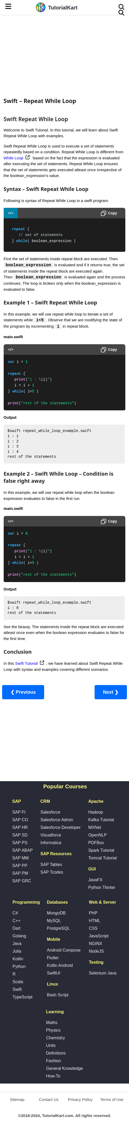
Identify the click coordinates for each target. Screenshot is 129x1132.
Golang (19, 936)
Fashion (53, 1061)
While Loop (13, 158)
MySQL (54, 921)
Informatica (50, 843)
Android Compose (63, 950)
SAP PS (20, 843)
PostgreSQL (58, 929)
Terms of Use (111, 1100)
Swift (17, 990)
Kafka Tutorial (101, 820)
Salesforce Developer (60, 828)
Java (17, 944)
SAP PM (20, 874)
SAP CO (20, 820)
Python (19, 967)
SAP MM (20, 858)
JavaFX (95, 880)
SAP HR (20, 828)
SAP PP (20, 866)
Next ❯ (110, 692)
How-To (53, 1076)
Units (50, 1046)
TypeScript (23, 997)
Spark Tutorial (101, 851)
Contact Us (48, 1100)
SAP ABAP (22, 851)
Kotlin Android (60, 966)
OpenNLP (97, 835)
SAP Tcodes (51, 872)
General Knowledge (64, 1069)
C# (15, 913)
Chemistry (55, 1038)
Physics (53, 1030)
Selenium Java (102, 973)
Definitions (56, 1053)
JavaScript (99, 936)
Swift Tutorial (26, 664)
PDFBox (96, 843)
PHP (93, 913)
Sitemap (17, 1100)
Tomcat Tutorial (102, 858)
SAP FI (18, 812)
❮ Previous (23, 692)
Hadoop (95, 812)
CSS (93, 929)
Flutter (53, 958)
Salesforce (50, 812)
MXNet (94, 828)
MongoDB (56, 913)
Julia (17, 951)
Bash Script (57, 995)
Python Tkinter (101, 888)
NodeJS (96, 951)
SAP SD (20, 835)
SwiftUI (53, 973)
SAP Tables (51, 865)
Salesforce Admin (56, 820)
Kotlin (18, 959)
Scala (18, 982)
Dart (16, 929)
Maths (52, 1023)
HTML (94, 921)
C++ (16, 921)
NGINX (95, 944)
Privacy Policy (80, 1100)
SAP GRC (21, 881)
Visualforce (50, 835)
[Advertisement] (64, 55)
